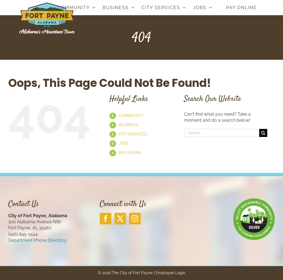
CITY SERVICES (133, 134)
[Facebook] (105, 218)
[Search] (263, 133)
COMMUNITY (131, 115)
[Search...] (221, 133)
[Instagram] (135, 218)
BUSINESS (128, 125)
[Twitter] (120, 218)
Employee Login (170, 273)
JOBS (124, 143)
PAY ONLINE (130, 153)
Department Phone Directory (37, 240)
